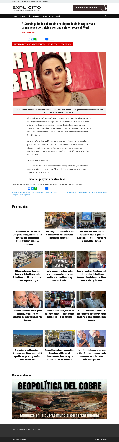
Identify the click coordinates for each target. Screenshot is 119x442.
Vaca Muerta (45, 1)
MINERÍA (58, 16)
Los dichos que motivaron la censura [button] (39, 161)
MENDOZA (22, 16)
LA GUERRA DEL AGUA (47, 16)
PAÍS (29, 16)
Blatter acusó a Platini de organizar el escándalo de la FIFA (87, 192)
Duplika (104, 439)
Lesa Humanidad (26, 1)
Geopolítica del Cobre (36, 1)
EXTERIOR (36, 16)
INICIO (15, 16)
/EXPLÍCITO (26, 439)
